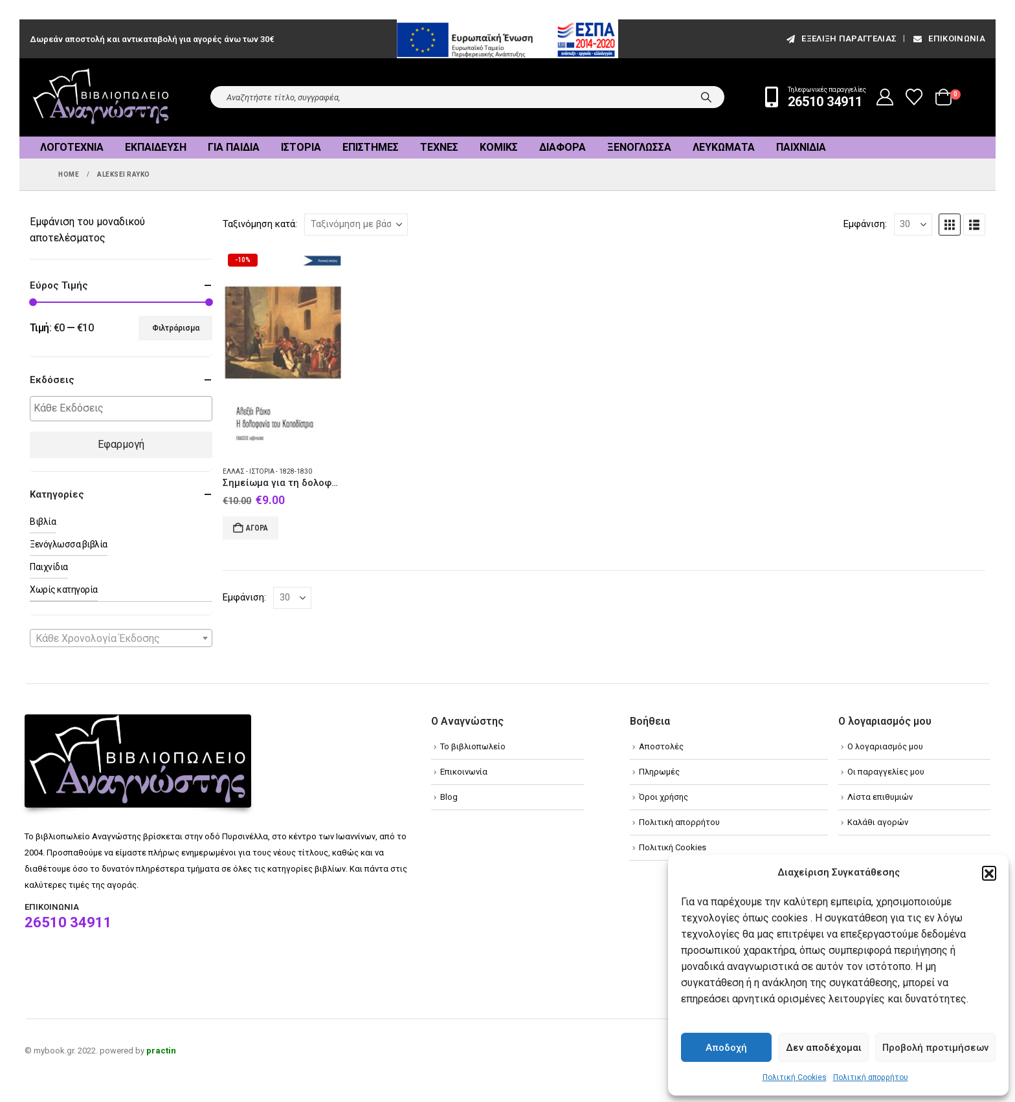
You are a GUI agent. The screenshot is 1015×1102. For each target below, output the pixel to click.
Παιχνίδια (801, 147)
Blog (449, 797)
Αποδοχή (726, 1047)
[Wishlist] (914, 97)
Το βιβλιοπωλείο (473, 746)
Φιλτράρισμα (175, 328)
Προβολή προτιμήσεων (935, 1047)
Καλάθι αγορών (877, 822)
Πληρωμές (659, 772)
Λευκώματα (724, 147)
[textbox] (124, 408)
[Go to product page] (282, 352)
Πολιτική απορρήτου (870, 1077)
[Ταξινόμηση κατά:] (356, 225)
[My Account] (885, 97)
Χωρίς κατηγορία (64, 589)
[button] (989, 872)
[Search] (706, 97)
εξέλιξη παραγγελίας (841, 38)
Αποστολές (661, 746)
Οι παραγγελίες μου (885, 772)
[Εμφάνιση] (913, 225)
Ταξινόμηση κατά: (260, 224)
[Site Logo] (101, 97)
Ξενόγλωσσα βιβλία (68, 544)
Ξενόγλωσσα (639, 147)
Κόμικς (499, 147)
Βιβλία (43, 521)
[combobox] (121, 638)
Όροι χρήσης (663, 797)
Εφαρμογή (121, 444)
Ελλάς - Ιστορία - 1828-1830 (267, 471)
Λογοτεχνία (72, 147)
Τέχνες (439, 147)
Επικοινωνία (948, 38)
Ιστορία (301, 147)
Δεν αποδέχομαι (824, 1047)
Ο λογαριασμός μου (885, 746)
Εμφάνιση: (865, 224)
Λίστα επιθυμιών (880, 797)
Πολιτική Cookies (795, 1077)
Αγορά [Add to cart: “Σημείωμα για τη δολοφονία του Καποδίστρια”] (257, 528)
